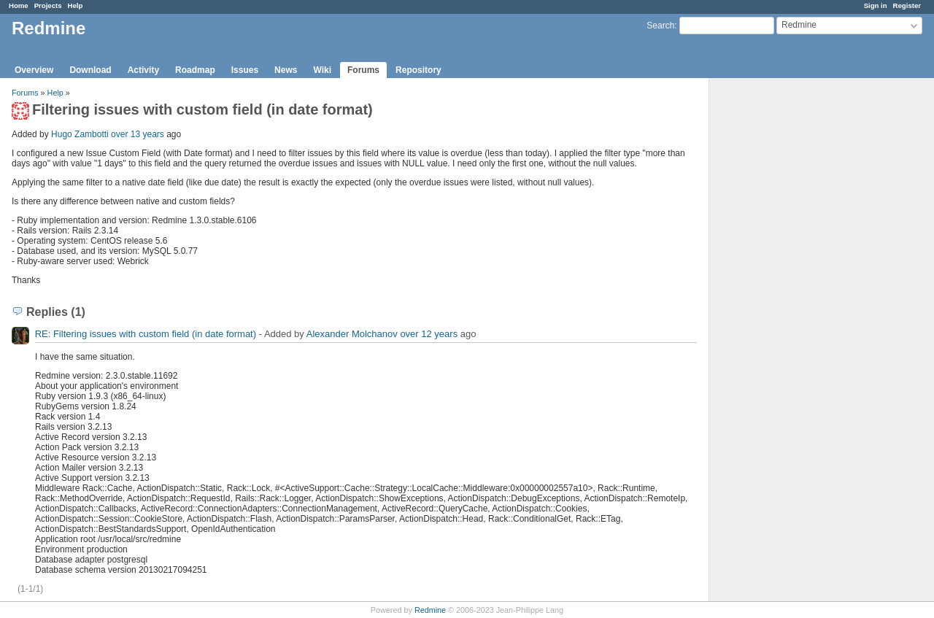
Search (660, 25)
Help (75, 5)
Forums (363, 70)
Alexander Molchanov (352, 333)
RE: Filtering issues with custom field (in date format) (145, 333)
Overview (34, 70)
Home (18, 5)
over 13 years (137, 134)
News (285, 70)
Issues (244, 70)
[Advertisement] (782, 307)
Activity (143, 70)
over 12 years (429, 333)
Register (907, 5)
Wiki (322, 70)
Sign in (875, 5)
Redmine (430, 610)
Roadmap (195, 70)
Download (90, 70)
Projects (48, 5)
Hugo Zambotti (80, 134)
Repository (418, 70)
